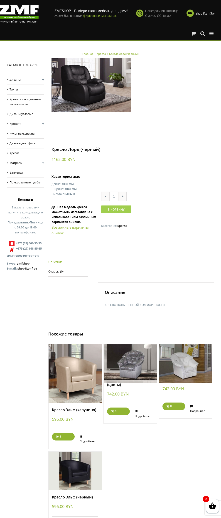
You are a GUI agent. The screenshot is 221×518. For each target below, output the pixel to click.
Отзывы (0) (56, 272)
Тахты (14, 89)
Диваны (15, 80)
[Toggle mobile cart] (193, 33)
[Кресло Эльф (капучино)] (75, 374)
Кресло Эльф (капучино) (74, 410)
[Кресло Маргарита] (185, 359)
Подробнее (87, 441)
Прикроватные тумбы (25, 182)
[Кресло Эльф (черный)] (75, 471)
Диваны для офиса (22, 143)
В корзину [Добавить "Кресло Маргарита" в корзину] (172, 407)
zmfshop (23, 263)
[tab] (68, 262)
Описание (55, 262)
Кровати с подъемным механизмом (26, 101)
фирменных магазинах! (100, 16)
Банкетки (16, 172)
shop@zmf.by (205, 13)
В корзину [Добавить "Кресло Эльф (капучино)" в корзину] (61, 438)
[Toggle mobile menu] (211, 33)
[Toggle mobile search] (202, 33)
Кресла (122, 226)
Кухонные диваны (22, 133)
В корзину (116, 210)
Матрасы (16, 163)
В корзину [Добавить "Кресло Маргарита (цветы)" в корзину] (116, 413)
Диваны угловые (21, 114)
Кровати (15, 124)
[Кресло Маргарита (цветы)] (130, 359)
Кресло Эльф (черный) (72, 497)
